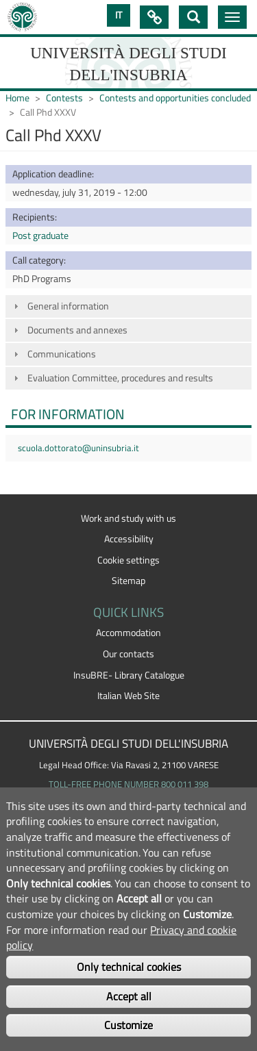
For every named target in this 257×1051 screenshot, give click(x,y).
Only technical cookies (129, 967)
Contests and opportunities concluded (175, 97)
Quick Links (154, 17)
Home (17, 97)
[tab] (128, 306)
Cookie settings (128, 560)
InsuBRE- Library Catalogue (128, 675)
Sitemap (128, 580)
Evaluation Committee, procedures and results (120, 377)
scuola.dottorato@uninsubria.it (78, 448)
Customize (128, 1025)
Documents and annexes (77, 330)
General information (68, 306)
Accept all (128, 996)
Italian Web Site (128, 695)
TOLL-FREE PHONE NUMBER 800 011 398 (128, 784)
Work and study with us (128, 518)
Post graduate (40, 235)
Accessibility (129, 538)
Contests (64, 97)
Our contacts (128, 653)
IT (118, 15)
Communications (61, 354)
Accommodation (128, 632)
